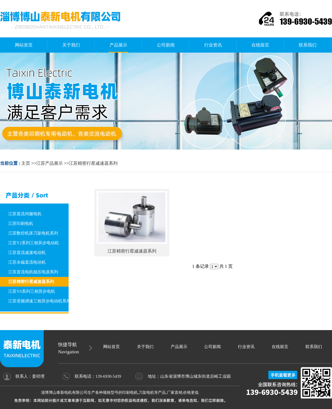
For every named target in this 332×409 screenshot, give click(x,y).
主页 (25, 163)
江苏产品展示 (49, 163)
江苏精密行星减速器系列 (93, 163)
